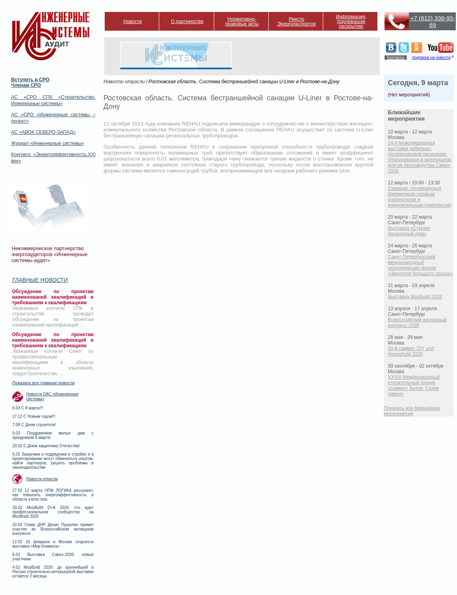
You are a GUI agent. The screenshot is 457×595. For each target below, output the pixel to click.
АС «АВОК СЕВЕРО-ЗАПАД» (43, 132)
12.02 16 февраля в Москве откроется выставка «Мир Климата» (53, 544)
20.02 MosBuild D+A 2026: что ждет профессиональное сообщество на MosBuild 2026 (53, 512)
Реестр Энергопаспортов (296, 21)
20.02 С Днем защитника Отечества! (46, 446)
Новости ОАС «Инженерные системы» (52, 396)
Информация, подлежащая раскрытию (351, 21)
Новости (132, 21)
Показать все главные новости (43, 382)
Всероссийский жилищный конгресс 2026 (417, 322)
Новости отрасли (42, 479)
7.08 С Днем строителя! (34, 425)
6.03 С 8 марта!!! (27, 408)
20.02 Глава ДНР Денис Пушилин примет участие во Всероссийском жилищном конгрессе (53, 529)
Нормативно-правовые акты (242, 21)
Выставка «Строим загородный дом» (409, 231)
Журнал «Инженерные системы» (47, 143)
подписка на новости (431, 57)
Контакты (395, 57)
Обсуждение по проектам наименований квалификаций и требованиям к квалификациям (53, 297)
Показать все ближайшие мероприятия (412, 411)
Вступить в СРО (30, 79)
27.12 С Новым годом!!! (33, 416)
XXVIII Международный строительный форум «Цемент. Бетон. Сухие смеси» (413, 385)
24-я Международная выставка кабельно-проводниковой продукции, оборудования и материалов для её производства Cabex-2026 (419, 157)
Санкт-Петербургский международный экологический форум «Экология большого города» (420, 265)
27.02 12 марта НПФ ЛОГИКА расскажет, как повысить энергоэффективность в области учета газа (53, 494)
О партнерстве (187, 21)
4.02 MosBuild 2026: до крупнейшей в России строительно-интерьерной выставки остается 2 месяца (53, 571)
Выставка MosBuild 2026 (415, 296)
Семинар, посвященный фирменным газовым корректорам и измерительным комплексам (419, 197)
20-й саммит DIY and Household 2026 (411, 351)
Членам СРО (26, 85)
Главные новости (40, 280)
